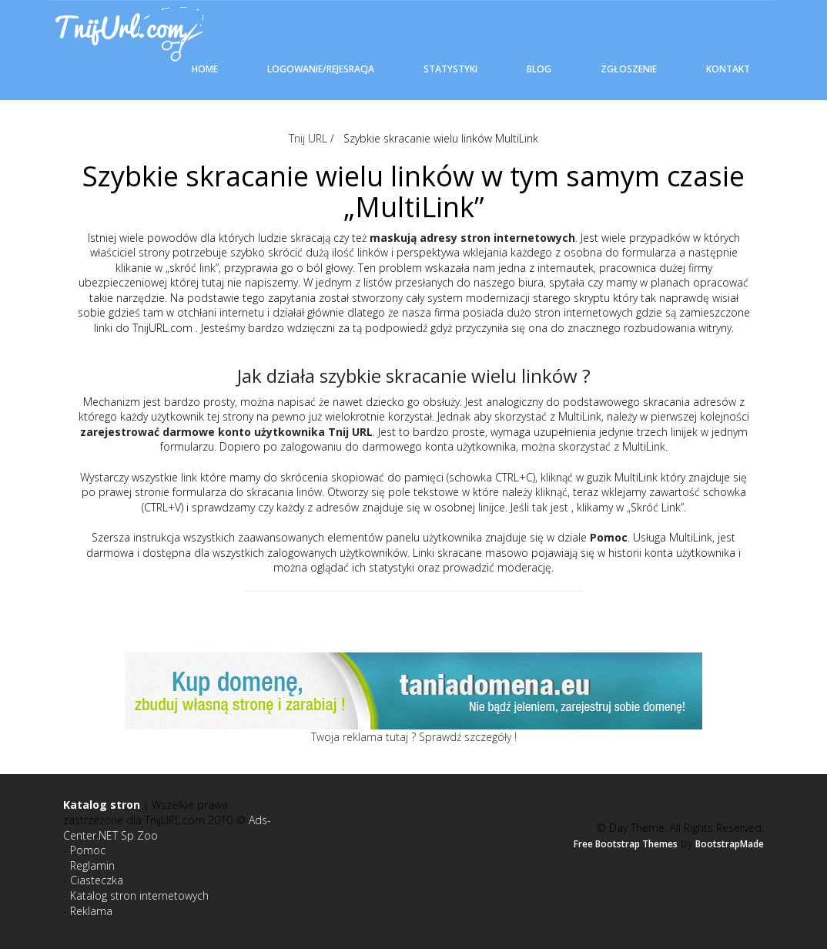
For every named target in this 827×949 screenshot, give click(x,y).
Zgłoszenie (629, 68)
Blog (539, 68)
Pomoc (87, 850)
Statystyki (450, 68)
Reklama (91, 911)
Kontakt (728, 68)
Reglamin (92, 865)
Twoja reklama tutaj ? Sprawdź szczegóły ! (414, 736)
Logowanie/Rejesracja (320, 68)
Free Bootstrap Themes (626, 843)
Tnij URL (308, 138)
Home (205, 68)
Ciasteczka (96, 880)
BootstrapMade (729, 843)
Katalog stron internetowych (139, 895)
